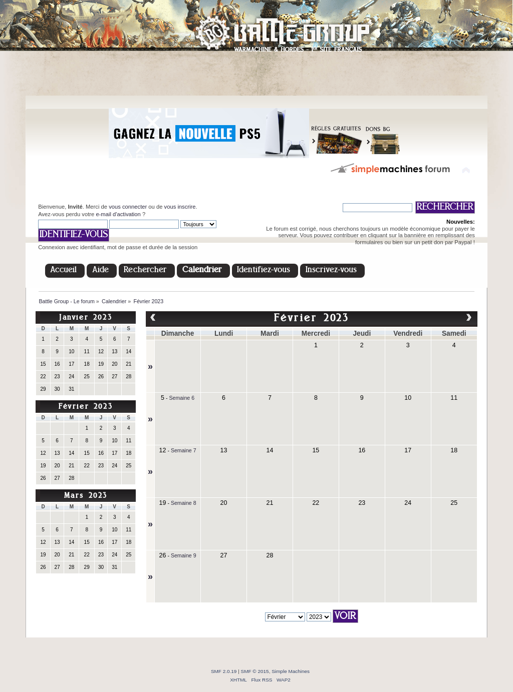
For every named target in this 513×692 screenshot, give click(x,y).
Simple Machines (291, 671)
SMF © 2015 (255, 671)
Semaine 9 (183, 555)
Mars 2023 (86, 496)
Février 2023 (86, 407)
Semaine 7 (183, 450)
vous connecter (128, 207)
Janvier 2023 (85, 318)
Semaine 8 (183, 503)
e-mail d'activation (118, 214)
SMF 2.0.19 (224, 671)
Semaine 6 (181, 398)
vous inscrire (180, 207)
